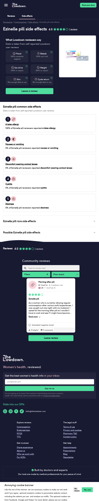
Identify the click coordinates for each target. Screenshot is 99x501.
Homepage (7, 22)
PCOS (19, 434)
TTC (19, 438)
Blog (65, 455)
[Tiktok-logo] (22, 412)
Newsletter (68, 458)
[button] (49, 221)
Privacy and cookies (72, 431)
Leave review (50, 339)
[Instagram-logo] (11, 412)
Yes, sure (87, 490)
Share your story (88, 5)
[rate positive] (29, 331)
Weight (43, 67)
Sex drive (18, 67)
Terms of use (69, 428)
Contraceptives (20, 22)
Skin (18, 79)
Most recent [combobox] (58, 275)
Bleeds (43, 53)
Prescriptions (69, 451)
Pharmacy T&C (70, 434)
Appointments (69, 448)
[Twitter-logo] (16, 412)
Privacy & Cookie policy (51, 397)
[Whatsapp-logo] (5, 412)
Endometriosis (23, 431)
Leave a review (29, 91)
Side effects (33, 22)
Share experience (25, 448)
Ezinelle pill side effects (50, 22)
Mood (18, 53)
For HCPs (21, 458)
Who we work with (25, 455)
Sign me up (49, 390)
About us (21, 451)
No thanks (76, 490)
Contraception (23, 428)
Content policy (70, 438)
